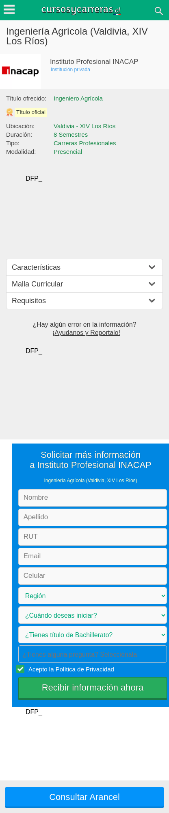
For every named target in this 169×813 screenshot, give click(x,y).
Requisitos (29, 301)
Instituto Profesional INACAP (94, 61)
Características (36, 267)
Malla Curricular (37, 284)
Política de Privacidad (85, 669)
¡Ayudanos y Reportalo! (86, 332)
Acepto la (70, 669)
